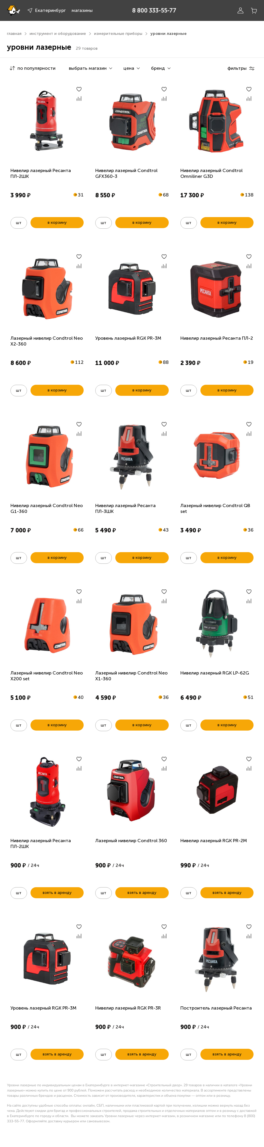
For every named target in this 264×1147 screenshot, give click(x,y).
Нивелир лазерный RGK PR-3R (128, 1008)
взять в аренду (57, 892)
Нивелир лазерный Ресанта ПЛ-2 (216, 338)
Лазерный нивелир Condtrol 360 (131, 840)
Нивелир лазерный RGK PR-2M (213, 840)
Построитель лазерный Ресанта (216, 1008)
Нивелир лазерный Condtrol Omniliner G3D (211, 173)
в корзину (57, 222)
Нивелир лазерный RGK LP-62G (214, 673)
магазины (82, 10)
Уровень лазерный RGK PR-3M (128, 338)
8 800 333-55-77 (154, 10)
